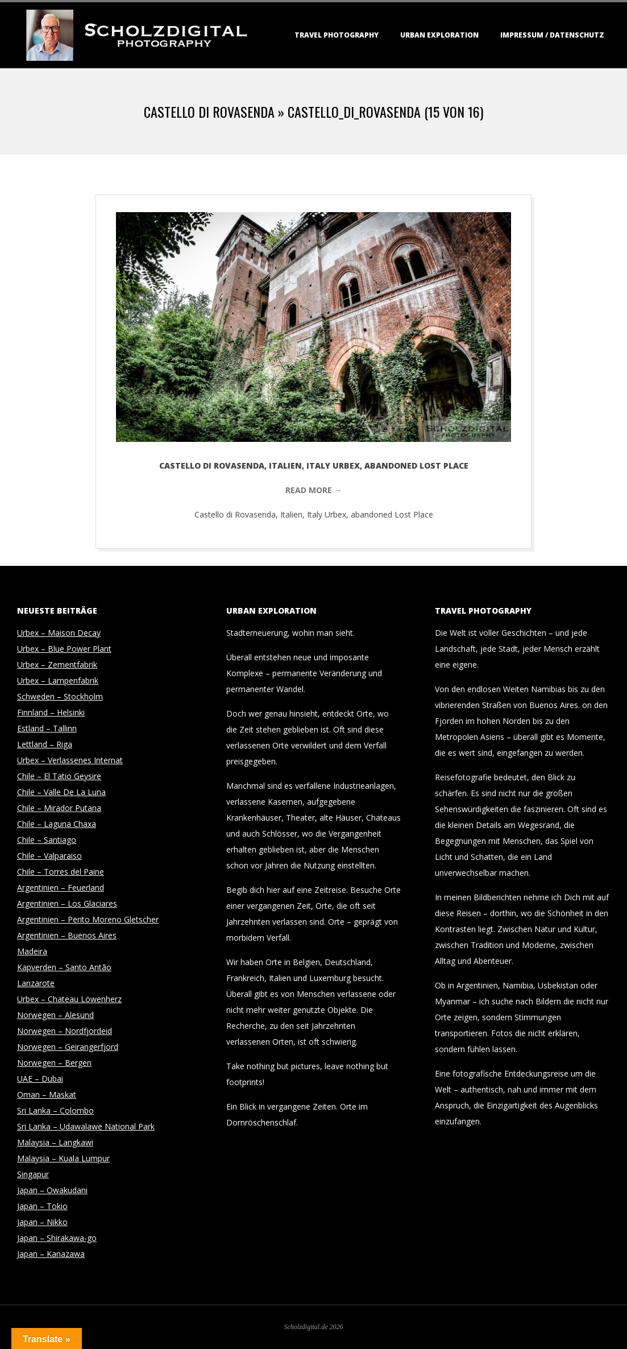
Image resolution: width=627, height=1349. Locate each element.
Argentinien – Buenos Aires (67, 935)
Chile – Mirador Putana (59, 807)
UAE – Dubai (40, 1078)
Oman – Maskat (46, 1094)
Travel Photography (336, 35)
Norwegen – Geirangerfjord (67, 1046)
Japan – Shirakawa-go (57, 1237)
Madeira (32, 951)
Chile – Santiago (46, 839)
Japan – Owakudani (52, 1190)
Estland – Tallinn (47, 728)
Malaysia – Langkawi (55, 1142)
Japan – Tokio (42, 1206)
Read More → (313, 490)
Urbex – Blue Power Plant (64, 648)
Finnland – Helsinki (51, 712)
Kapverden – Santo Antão (64, 967)
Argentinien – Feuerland (60, 887)
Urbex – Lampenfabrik (57, 680)
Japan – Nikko (42, 1221)
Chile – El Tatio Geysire (59, 776)
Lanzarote (36, 983)
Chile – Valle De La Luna (61, 792)
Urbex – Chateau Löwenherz (69, 999)
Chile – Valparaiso (49, 855)
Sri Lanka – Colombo (55, 1110)
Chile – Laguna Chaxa (56, 823)
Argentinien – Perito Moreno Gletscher (88, 919)
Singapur (33, 1174)
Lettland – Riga (44, 744)
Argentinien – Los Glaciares (67, 903)
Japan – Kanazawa (51, 1253)
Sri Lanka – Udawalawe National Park (86, 1126)
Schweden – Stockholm (60, 696)
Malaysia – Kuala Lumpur (63, 1158)
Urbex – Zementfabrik (57, 664)
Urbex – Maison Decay (59, 632)
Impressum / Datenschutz (552, 35)
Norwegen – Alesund (55, 1014)
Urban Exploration (439, 35)
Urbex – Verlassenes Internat (70, 760)
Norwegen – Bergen (54, 1062)
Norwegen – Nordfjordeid (64, 1030)
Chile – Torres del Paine (60, 871)
